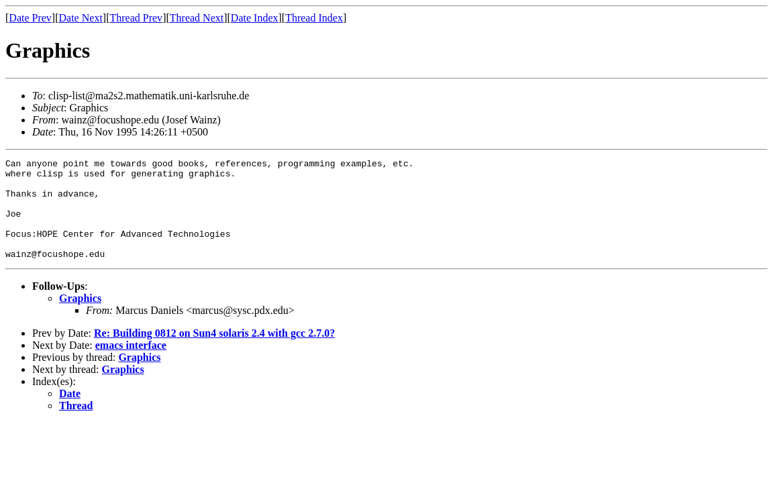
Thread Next (196, 17)
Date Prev (30, 17)
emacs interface (130, 365)
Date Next (81, 17)
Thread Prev (135, 17)
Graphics (80, 318)
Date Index (254, 17)
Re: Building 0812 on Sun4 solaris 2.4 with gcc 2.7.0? (214, 353)
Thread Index (314, 17)
